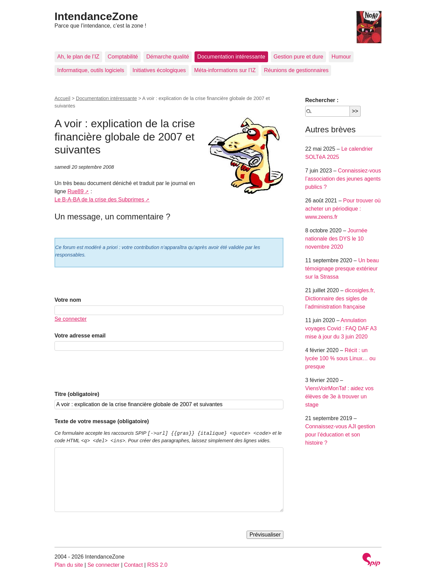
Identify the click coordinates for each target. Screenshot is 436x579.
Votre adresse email (80, 335)
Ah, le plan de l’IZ (78, 57)
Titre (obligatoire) (76, 394)
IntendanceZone (96, 16)
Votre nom (67, 300)
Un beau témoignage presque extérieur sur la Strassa (342, 269)
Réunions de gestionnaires (296, 70)
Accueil (62, 98)
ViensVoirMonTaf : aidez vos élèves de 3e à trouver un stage (339, 396)
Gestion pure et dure (298, 57)
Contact (133, 565)
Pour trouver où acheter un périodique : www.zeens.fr (343, 209)
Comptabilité (123, 57)
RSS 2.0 (157, 565)
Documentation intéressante (231, 57)
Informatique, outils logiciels (90, 70)
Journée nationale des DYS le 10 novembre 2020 (336, 239)
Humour (341, 57)
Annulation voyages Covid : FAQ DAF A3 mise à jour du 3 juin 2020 (341, 328)
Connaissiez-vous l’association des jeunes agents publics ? (343, 179)
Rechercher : (322, 100)
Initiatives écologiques (159, 70)
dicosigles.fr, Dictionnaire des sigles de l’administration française (340, 298)
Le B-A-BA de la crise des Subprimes (99, 199)
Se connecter (70, 319)
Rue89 (75, 191)
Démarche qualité (167, 57)
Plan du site (68, 565)
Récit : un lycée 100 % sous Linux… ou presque (340, 358)
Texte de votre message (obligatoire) (101, 421)
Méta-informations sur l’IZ (225, 70)
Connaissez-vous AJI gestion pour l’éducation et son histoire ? (340, 435)
